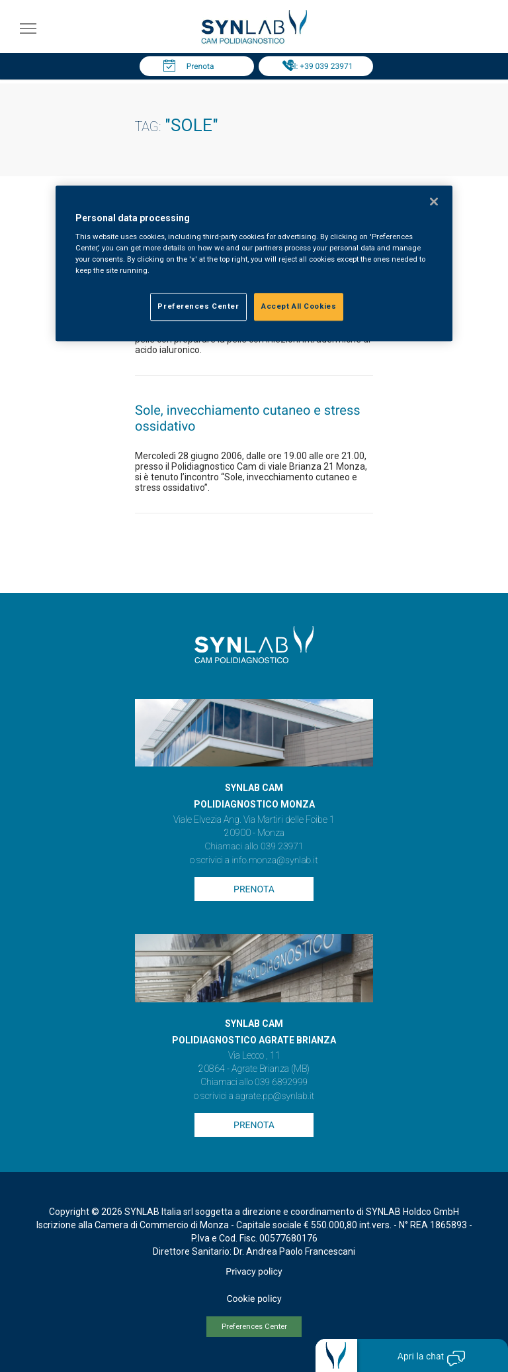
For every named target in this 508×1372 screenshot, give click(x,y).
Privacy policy (254, 1272)
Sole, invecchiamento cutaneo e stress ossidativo (247, 418)
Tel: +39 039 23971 (319, 66)
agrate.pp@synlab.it (274, 1096)
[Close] (433, 201)
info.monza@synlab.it (275, 860)
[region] (254, 263)
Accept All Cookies (298, 306)
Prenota (200, 66)
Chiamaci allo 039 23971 (253, 846)
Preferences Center (254, 1326)
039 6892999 (281, 1082)
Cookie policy (253, 1299)
